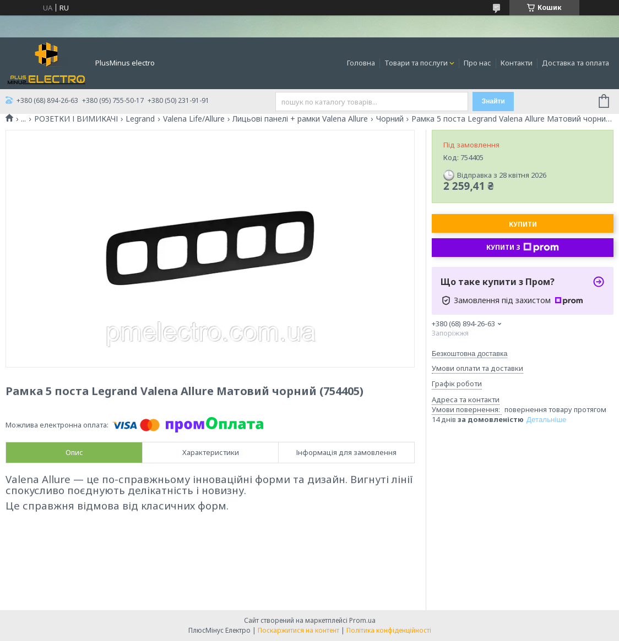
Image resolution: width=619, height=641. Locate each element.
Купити (523, 224)
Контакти (517, 63)
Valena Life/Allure (194, 119)
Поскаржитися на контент (298, 630)
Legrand (140, 119)
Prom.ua (362, 620)
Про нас (477, 63)
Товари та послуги (416, 63)
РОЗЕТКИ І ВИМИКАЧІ (76, 119)
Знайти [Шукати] (493, 101)
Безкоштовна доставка (469, 353)
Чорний (390, 119)
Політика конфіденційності (388, 630)
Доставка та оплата (575, 63)
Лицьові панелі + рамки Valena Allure (300, 119)
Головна (361, 63)
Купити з (522, 248)
